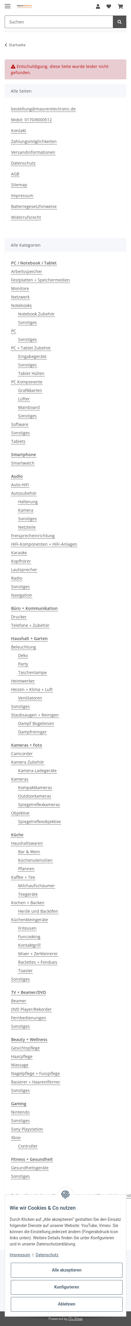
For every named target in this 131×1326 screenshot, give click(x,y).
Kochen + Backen (27, 902)
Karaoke (19, 552)
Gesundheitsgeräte (30, 1167)
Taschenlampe (32, 672)
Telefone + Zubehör (30, 625)
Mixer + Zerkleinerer (38, 953)
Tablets (18, 441)
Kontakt (18, 130)
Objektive (20, 813)
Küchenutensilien (35, 860)
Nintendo (20, 1112)
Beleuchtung (23, 647)
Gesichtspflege (25, 1048)
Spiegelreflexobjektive (39, 821)
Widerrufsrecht (26, 217)
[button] (98, 6)
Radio (16, 578)
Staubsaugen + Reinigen (35, 715)
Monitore (20, 288)
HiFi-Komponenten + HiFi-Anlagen (44, 544)
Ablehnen (66, 1304)
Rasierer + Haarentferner (35, 1082)
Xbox (15, 1137)
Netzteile (27, 527)
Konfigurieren (66, 1287)
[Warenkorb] (120, 6)
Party (23, 664)
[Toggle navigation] (8, 3)
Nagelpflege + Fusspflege (35, 1073)
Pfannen (26, 868)
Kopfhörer (21, 561)
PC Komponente (26, 382)
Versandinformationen (33, 152)
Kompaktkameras (35, 787)
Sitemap (19, 184)
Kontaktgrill (29, 945)
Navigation (21, 595)
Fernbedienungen (28, 1017)
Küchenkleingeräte (29, 919)
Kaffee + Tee (23, 877)
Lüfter (24, 399)
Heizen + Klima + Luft (32, 689)
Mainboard (29, 407)
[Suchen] (59, 22)
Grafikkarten (30, 390)
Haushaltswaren (27, 843)
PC (13, 331)
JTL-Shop (75, 1318)
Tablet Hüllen (31, 373)
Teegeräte (28, 894)
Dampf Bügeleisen (36, 723)
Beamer (18, 1001)
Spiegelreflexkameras (39, 804)
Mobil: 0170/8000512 (31, 119)
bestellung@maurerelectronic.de (43, 109)
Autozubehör (24, 493)
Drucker (19, 617)
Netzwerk (20, 297)
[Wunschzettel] (108, 6)
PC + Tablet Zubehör (31, 348)
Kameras (19, 779)
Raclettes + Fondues (37, 962)
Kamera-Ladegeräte (37, 770)
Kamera (25, 510)
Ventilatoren (30, 698)
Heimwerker (23, 681)
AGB (15, 174)
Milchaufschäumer (36, 885)
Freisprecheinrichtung (33, 535)
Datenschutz (23, 163)
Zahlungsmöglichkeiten (34, 141)
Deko (23, 655)
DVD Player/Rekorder (31, 1009)
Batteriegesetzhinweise (34, 206)
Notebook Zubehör (36, 314)
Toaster (25, 970)
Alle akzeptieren (66, 1270)
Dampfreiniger (32, 732)
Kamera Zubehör (27, 762)
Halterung (28, 501)
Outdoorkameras (34, 796)
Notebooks (21, 305)
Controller (28, 1146)
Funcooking (29, 936)
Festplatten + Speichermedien (40, 280)
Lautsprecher (24, 569)
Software (19, 424)
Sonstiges (27, 322)
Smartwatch (23, 463)
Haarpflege (21, 1056)
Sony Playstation (27, 1129)
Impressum (22, 195)
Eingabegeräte (32, 356)
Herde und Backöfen (38, 911)
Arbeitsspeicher (26, 271)
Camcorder (22, 753)
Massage (19, 1065)
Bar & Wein (29, 851)
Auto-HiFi (20, 484)
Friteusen (27, 928)
